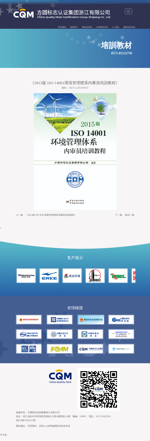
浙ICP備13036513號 (26, 424)
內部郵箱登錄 (102, 27)
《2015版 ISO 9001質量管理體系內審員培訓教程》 (51, 215)
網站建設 (20, 430)
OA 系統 (115, 27)
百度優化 (32, 430)
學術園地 (62, 27)
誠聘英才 (74, 27)
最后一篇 (129, 215)
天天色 (3, 439)
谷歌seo (43, 430)
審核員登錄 (87, 27)
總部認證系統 (129, 27)
